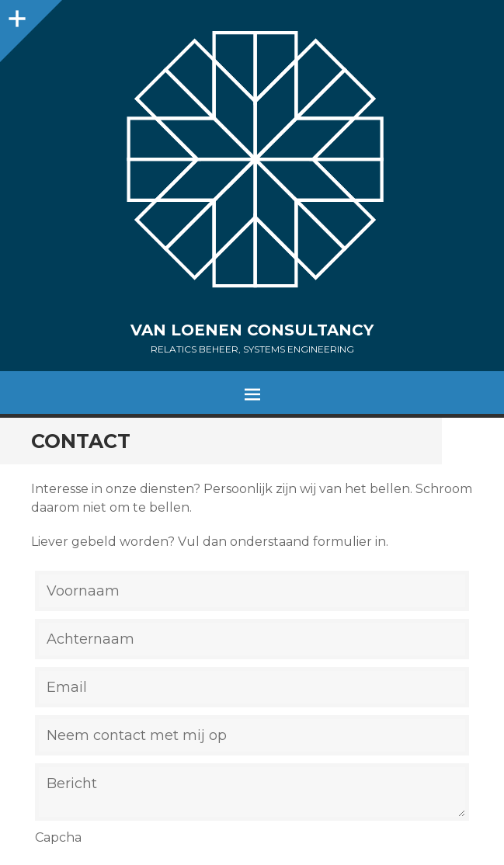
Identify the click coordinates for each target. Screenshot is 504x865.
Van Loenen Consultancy (252, 330)
